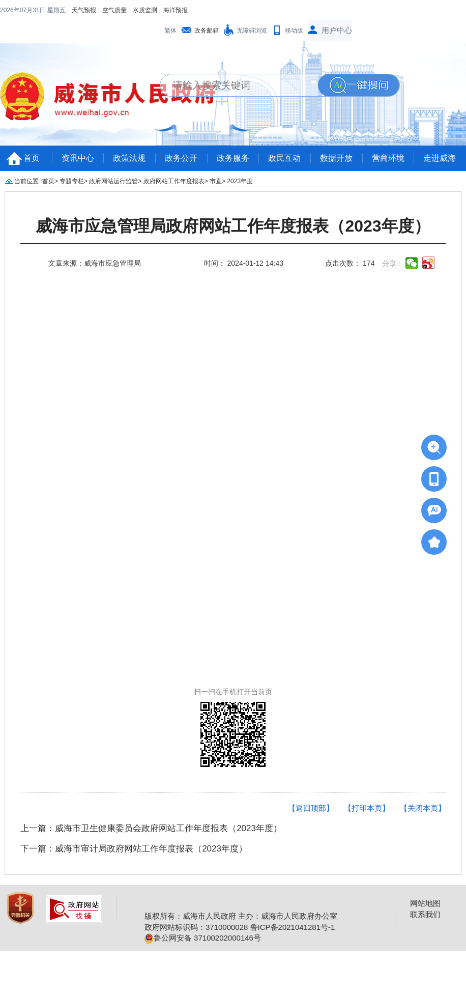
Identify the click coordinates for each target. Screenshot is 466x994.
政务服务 (233, 137)
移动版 (294, 10)
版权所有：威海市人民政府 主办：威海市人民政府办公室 (240, 895)
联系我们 (425, 894)
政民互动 (284, 137)
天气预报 (18, 10)
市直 (216, 160)
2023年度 (240, 160)
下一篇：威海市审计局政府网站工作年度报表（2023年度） (133, 828)
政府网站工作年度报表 (174, 160)
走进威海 (439, 137)
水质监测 (79, 10)
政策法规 (129, 137)
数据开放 (336, 137)
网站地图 (425, 882)
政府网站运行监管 (113, 160)
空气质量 (49, 10)
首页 (31, 137)
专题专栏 (72, 160)
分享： (392, 243)
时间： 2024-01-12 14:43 (243, 243)
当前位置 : (28, 160)
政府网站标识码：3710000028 (196, 906)
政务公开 (181, 137)
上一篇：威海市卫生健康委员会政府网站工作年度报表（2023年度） (151, 808)
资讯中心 (78, 137)
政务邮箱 (206, 10)
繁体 (170, 10)
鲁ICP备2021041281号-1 (292, 906)
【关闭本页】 (423, 787)
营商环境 (388, 137)
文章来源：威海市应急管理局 (94, 243)
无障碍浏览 (252, 10)
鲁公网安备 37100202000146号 (202, 917)
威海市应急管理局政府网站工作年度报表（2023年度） (233, 206)
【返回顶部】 (311, 787)
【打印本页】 (367, 787)
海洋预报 (110, 10)
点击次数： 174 (349, 243)
